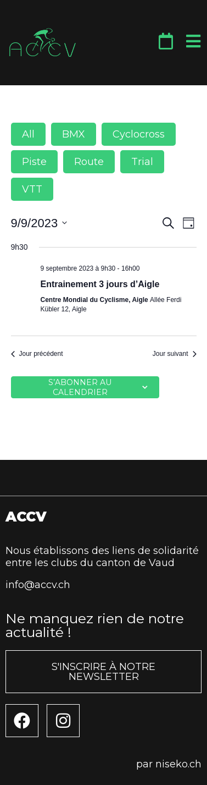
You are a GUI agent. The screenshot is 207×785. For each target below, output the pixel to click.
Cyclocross (139, 134)
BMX (73, 134)
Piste (34, 162)
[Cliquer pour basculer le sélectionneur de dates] (39, 223)
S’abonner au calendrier (79, 387)
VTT (32, 189)
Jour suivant (175, 354)
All (28, 134)
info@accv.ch (37, 585)
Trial (142, 162)
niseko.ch (178, 764)
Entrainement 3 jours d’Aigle (100, 284)
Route (89, 162)
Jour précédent (37, 354)
